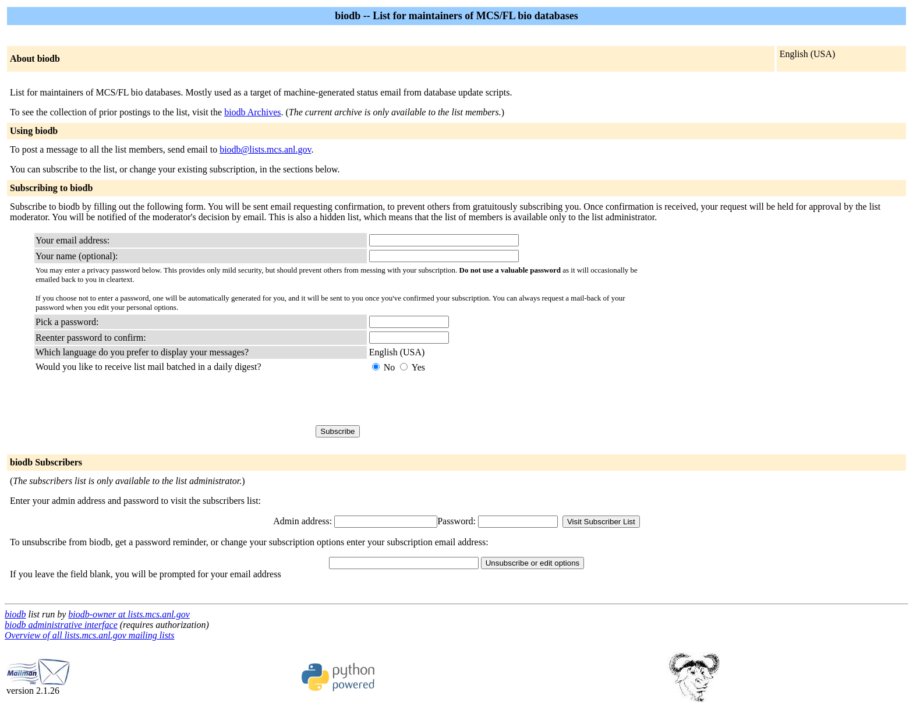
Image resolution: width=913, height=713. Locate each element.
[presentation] (457, 399)
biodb (15, 614)
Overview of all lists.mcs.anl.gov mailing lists (90, 635)
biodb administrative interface (61, 625)
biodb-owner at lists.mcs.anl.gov (128, 614)
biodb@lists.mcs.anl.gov (265, 149)
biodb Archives (252, 112)
